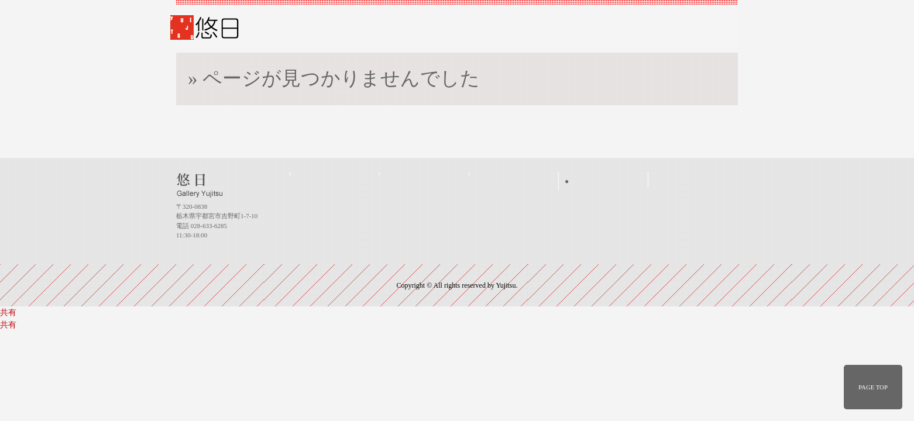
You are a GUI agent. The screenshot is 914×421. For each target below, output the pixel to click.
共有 (8, 312)
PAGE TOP (873, 387)
